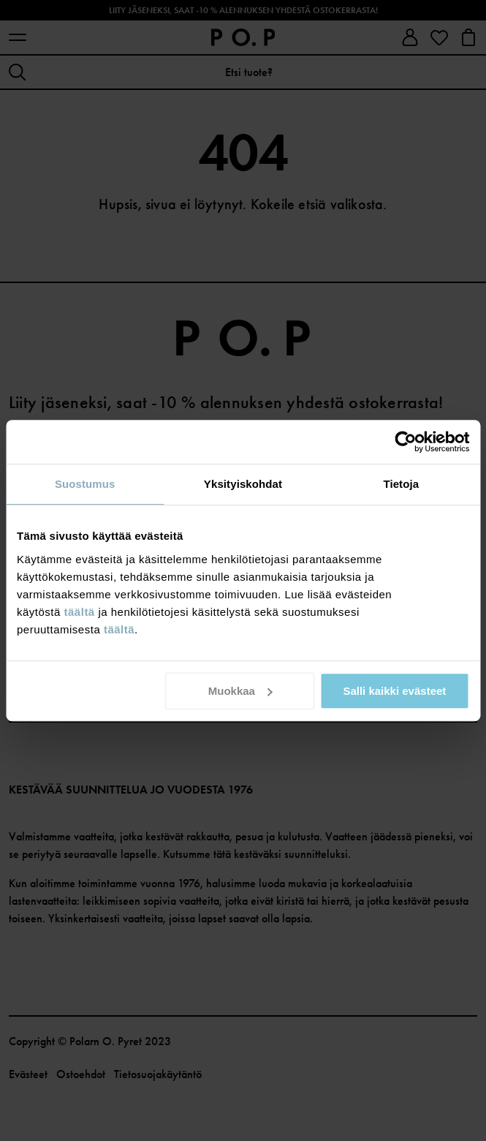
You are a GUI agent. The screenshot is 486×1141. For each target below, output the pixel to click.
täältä (79, 612)
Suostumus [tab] (85, 484)
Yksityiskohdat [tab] (243, 484)
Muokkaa (240, 691)
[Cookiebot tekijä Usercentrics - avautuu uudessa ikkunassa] (405, 442)
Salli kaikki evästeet (394, 691)
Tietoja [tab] (401, 484)
